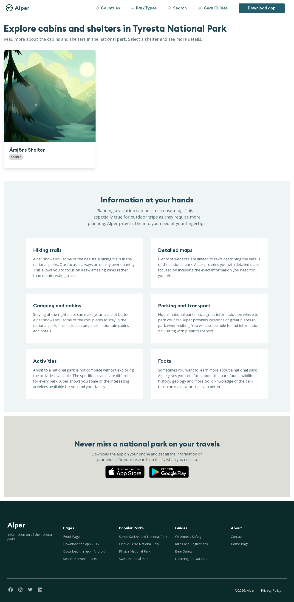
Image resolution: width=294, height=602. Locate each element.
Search (177, 8)
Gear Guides (213, 8)
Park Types (144, 8)
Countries (108, 8)
